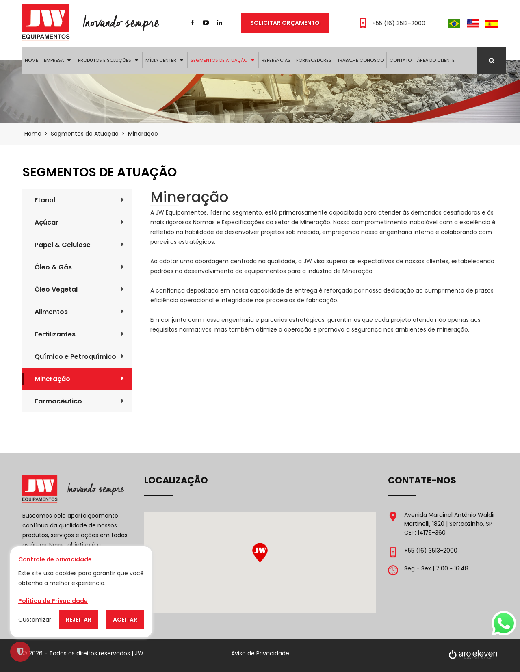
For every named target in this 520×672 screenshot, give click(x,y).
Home (31, 60)
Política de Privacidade (53, 601)
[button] (260, 553)
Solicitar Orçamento (285, 23)
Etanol (79, 200)
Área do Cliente (436, 60)
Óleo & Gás (79, 267)
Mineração (79, 379)
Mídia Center (160, 60)
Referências (276, 60)
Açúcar (79, 222)
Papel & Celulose (79, 244)
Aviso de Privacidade (260, 653)
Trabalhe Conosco (360, 60)
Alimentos (79, 311)
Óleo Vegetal (79, 289)
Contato (401, 60)
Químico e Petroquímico (79, 356)
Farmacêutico (79, 401)
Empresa (54, 60)
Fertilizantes (79, 334)
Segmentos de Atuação (219, 60)
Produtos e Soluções (104, 60)
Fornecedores (314, 60)
